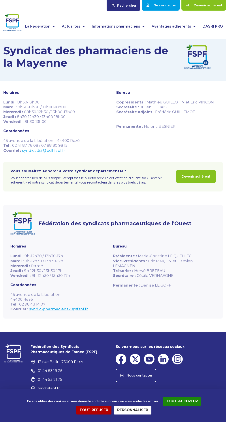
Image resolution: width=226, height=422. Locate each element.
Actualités (73, 26)
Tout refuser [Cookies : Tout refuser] (93, 410)
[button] (123, 5)
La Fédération (40, 26)
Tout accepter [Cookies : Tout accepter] (182, 401)
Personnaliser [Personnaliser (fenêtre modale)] (132, 410)
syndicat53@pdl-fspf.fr (43, 150)
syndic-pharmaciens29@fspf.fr (58, 309)
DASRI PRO (213, 26)
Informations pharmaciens (118, 26)
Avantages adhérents (174, 26)
